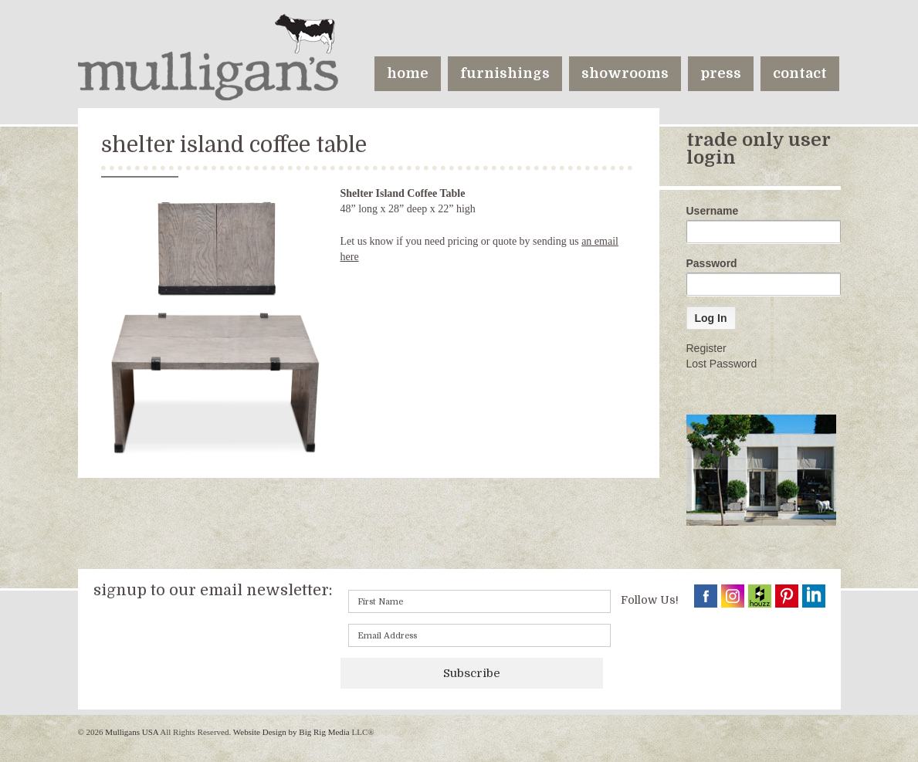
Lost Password (721, 363)
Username (712, 211)
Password (711, 263)
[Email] (479, 635)
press (720, 73)
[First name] (479, 601)
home (408, 73)
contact (800, 73)
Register (706, 348)
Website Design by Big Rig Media (291, 732)
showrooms (625, 73)
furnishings (505, 73)
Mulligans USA (132, 732)
